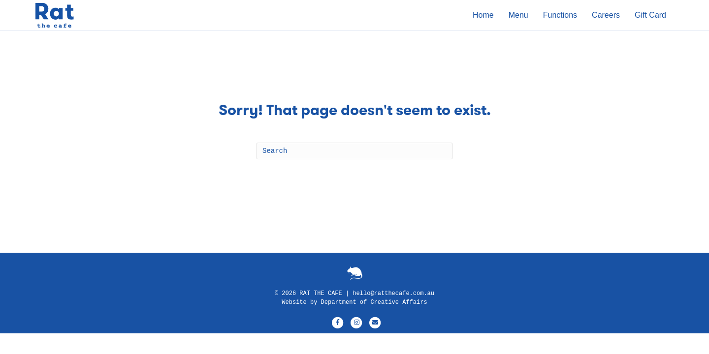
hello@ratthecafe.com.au (393, 293)
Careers (606, 15)
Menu (518, 15)
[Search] (354, 151)
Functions (560, 15)
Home (483, 15)
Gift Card (650, 15)
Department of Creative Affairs (374, 302)
